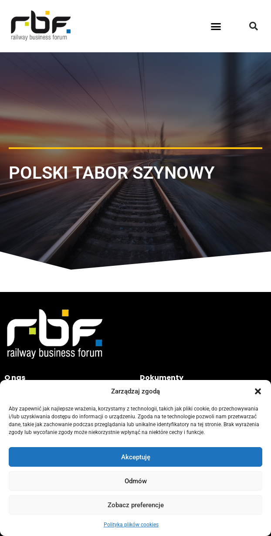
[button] (258, 391)
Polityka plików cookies (131, 525)
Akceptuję (135, 457)
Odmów (136, 481)
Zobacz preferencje (136, 505)
